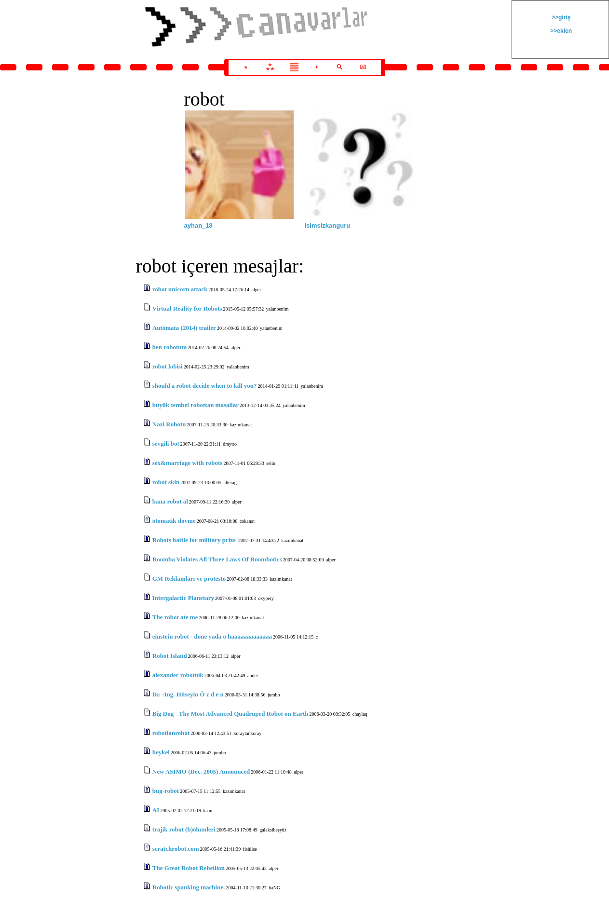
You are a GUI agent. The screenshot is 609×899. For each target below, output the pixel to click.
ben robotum (169, 347)
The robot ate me (175, 617)
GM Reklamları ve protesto (189, 578)
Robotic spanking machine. (188, 887)
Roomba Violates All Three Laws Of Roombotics (217, 559)
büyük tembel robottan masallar (195, 405)
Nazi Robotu (169, 424)
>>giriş (560, 17)
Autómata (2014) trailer (184, 327)
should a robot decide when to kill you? (204, 385)
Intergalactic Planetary (183, 597)
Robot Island (169, 655)
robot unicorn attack (180, 289)
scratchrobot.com (175, 848)
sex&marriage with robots (187, 462)
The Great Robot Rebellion (188, 868)
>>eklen (560, 30)
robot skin (165, 482)
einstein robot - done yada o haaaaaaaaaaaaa (212, 636)
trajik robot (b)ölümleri (184, 829)
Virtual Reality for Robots (187, 308)
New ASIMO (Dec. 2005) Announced (201, 771)
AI (155, 810)
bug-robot (165, 790)
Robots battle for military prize (194, 540)
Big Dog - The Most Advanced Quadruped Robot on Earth (230, 713)
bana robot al (170, 501)
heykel (161, 752)
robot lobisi (167, 366)
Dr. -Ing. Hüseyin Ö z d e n (188, 694)
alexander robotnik (177, 675)
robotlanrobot (171, 732)
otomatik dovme (174, 520)
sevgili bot (165, 443)
